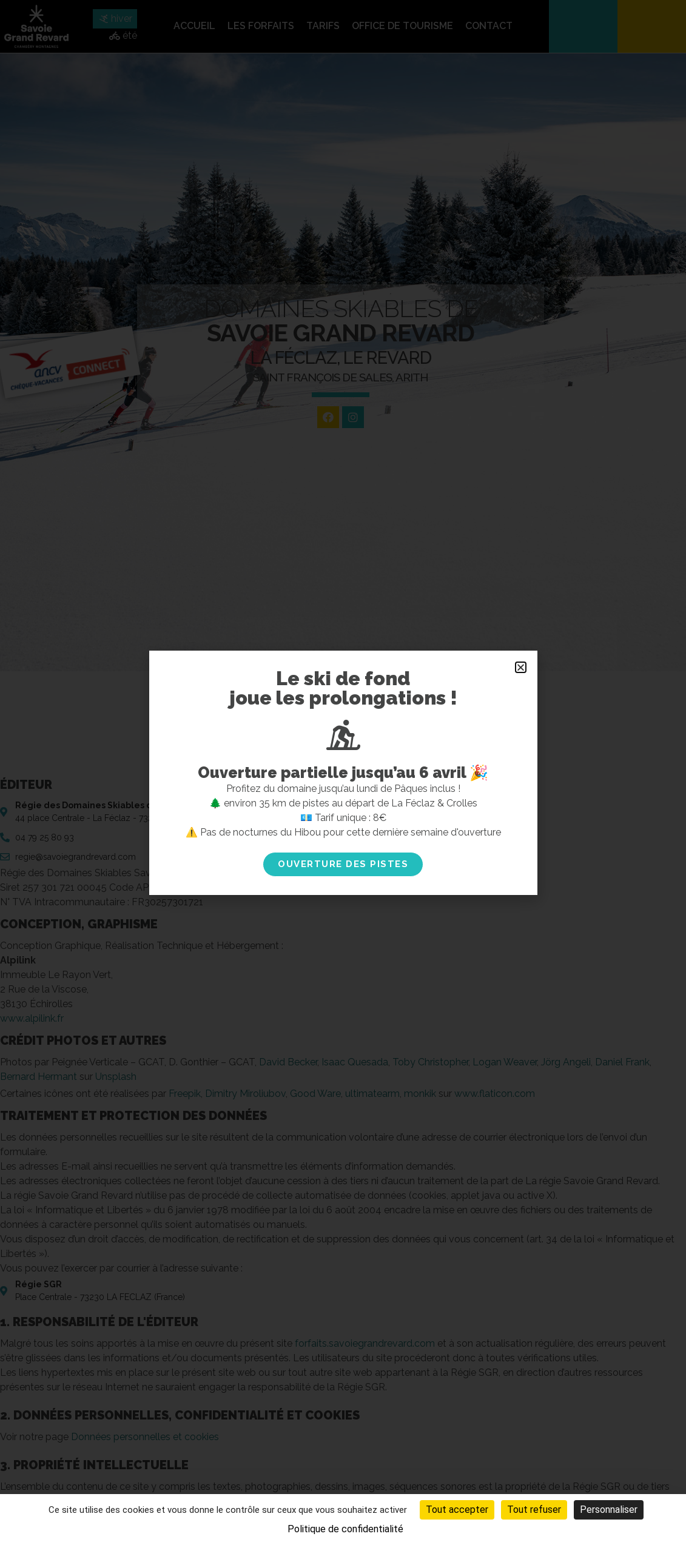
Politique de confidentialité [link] (345, 1529)
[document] (343, 772)
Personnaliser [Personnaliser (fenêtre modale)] (608, 1509)
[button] (520, 667)
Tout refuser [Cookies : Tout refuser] (534, 1509)
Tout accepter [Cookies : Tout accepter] (457, 1509)
